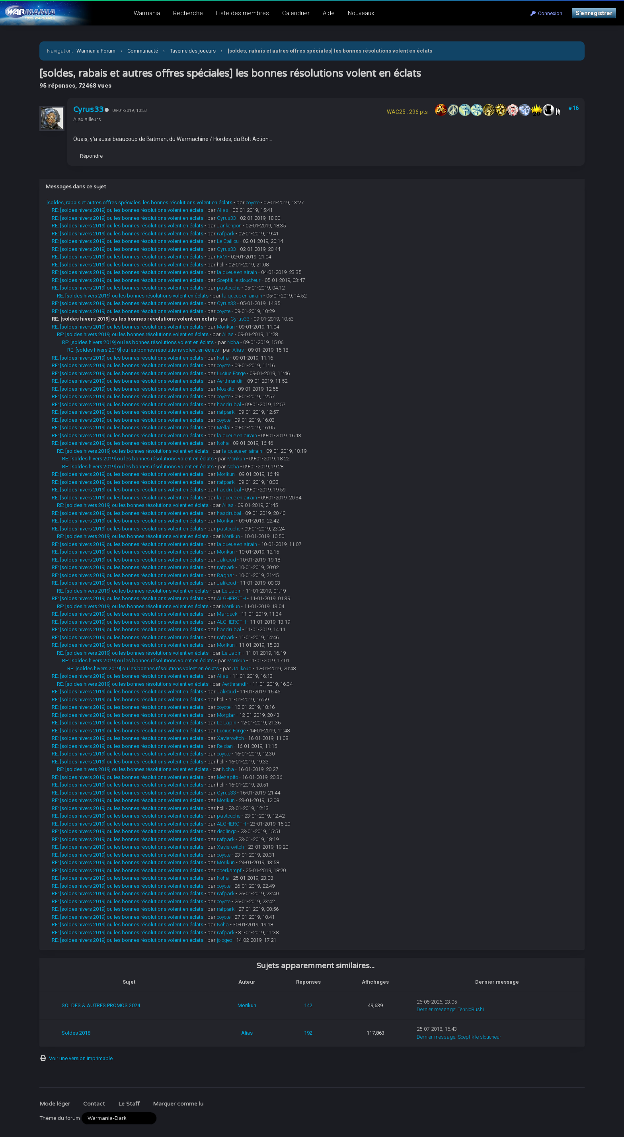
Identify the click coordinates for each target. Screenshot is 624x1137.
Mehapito (227, 777)
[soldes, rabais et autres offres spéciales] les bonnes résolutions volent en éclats (139, 202)
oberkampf (229, 870)
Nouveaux (361, 13)
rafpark (225, 234)
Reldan (225, 746)
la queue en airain (237, 272)
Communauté (142, 51)
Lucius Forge (231, 373)
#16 (573, 108)
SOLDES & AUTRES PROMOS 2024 (101, 1005)
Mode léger (54, 1103)
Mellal (223, 428)
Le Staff (129, 1103)
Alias (222, 210)
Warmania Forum (95, 51)
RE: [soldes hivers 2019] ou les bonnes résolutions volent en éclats (127, 210)
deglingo (226, 831)
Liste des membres (242, 13)
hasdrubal (229, 404)
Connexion (546, 13)
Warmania (147, 13)
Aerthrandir (230, 381)
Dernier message (436, 1009)
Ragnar (225, 575)
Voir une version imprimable (81, 1058)
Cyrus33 (88, 109)
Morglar (226, 715)
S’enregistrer (593, 13)
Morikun (226, 327)
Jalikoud (226, 560)
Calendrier (296, 13)
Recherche (188, 13)
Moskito (225, 389)
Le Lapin (232, 591)
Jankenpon (229, 226)
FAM (222, 257)
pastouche (228, 288)
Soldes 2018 (76, 1033)
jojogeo (224, 940)
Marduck (227, 614)
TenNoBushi (471, 1009)
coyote (252, 202)
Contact (94, 1103)
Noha (233, 342)
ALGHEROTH (231, 598)
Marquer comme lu (178, 1103)
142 (308, 1005)
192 (308, 1033)
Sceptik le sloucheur (239, 280)
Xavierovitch (230, 738)
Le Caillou (228, 241)
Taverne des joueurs (193, 51)
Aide (329, 13)
